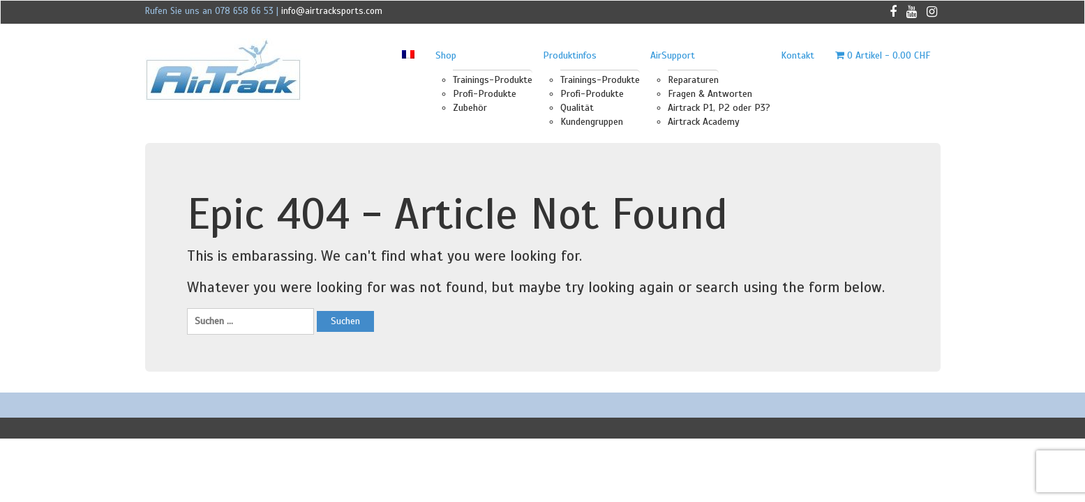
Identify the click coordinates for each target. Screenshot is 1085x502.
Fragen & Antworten (710, 94)
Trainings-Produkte (492, 80)
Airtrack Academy (704, 122)
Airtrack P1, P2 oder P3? (719, 108)
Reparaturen (693, 80)
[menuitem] (408, 55)
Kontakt (797, 55)
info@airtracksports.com (331, 11)
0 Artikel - (882, 55)
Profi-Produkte (484, 94)
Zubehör (470, 108)
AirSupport (672, 55)
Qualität (577, 108)
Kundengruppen (591, 122)
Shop (445, 55)
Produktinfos (570, 55)
